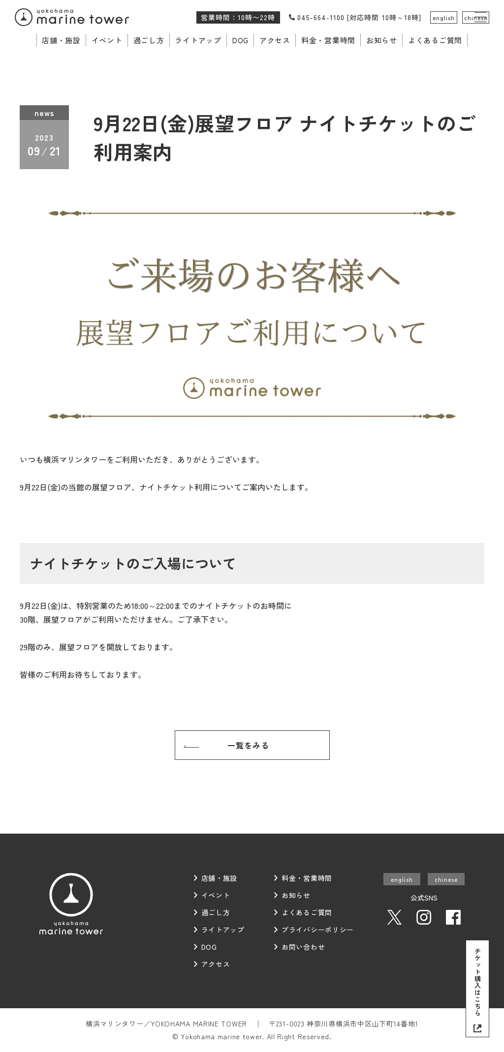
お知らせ (381, 40)
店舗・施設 (61, 40)
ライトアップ (198, 40)
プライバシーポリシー (318, 929)
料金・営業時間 (328, 40)
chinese (475, 17)
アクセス (274, 40)
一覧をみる (248, 745)
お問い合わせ (303, 947)
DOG (240, 40)
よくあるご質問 (435, 40)
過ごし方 (148, 40)
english (443, 17)
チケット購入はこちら (477, 982)
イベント (107, 40)
